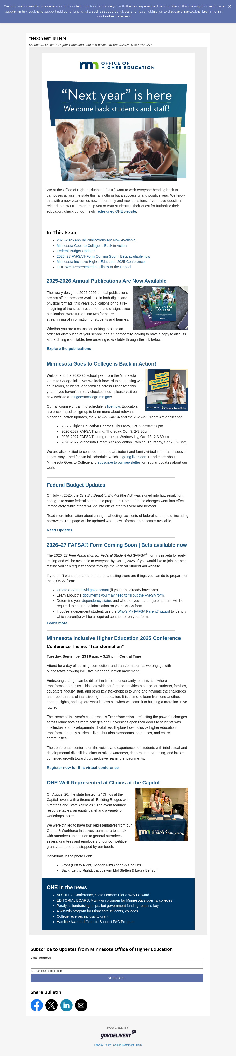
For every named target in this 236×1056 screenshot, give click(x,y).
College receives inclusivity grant (82, 916)
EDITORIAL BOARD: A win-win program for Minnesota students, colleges (114, 900)
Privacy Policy (102, 1044)
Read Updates (59, 530)
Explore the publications (69, 348)
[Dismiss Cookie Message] (229, 5)
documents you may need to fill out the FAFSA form (123, 595)
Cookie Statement (117, 16)
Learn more (57, 623)
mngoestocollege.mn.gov (91, 397)
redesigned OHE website (116, 211)
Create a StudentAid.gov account (83, 590)
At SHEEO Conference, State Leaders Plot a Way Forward (103, 895)
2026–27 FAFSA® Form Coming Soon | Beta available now (103, 256)
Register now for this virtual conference (83, 767)
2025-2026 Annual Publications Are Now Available (96, 240)
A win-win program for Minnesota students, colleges (97, 911)
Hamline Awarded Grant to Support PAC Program (96, 922)
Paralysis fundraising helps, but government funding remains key (108, 906)
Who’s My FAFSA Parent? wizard (143, 611)
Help (139, 1044)
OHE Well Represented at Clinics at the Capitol (94, 267)
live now (113, 406)
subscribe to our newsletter (119, 462)
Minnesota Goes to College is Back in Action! (92, 246)
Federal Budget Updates (76, 251)
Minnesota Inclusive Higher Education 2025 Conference (101, 262)
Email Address (41, 957)
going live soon (134, 457)
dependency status (97, 601)
